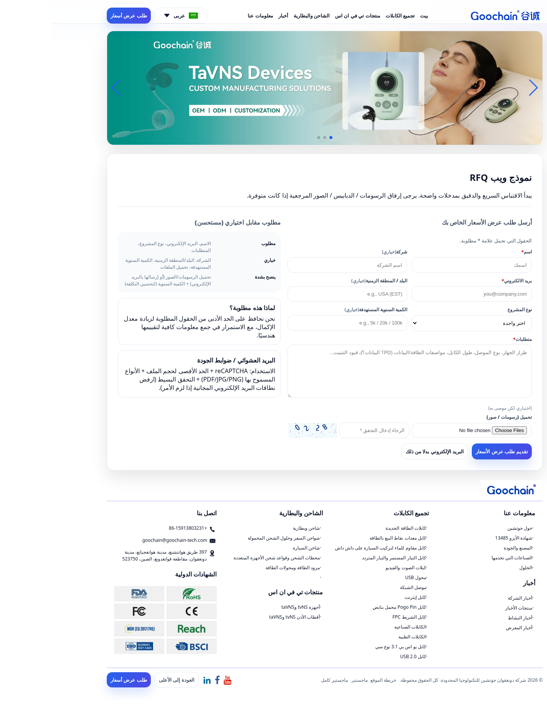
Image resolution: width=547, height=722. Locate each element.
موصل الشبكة (362, 587)
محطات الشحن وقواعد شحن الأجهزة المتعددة (225, 557)
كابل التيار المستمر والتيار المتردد (343, 557)
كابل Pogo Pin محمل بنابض (348, 607)
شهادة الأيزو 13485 (462, 538)
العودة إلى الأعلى (125, 679)
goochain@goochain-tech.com (123, 540)
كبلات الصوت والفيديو (354, 567)
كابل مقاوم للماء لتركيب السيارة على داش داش (329, 548)
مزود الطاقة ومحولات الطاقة (241, 567)
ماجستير (308, 680)
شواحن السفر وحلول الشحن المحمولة (232, 538)
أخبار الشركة (469, 598)
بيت (373, 15)
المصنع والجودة (466, 548)
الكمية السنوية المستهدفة (324, 309)
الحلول (474, 567)
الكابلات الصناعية (359, 627)
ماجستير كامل (283, 680)
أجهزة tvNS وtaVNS (249, 607)
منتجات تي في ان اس (306, 15)
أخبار (232, 15)
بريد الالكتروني (465, 280)
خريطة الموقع (332, 680)
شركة (343, 252)
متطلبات (471, 339)
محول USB (364, 577)
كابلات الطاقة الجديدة (354, 528)
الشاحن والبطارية (260, 15)
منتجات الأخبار (467, 608)
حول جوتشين (468, 528)
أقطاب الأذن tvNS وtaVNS (243, 617)
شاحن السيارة (255, 548)
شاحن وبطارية (255, 528)
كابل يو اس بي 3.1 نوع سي (349, 646)
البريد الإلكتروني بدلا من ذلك (383, 451)
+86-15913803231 (137, 528)
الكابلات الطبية (361, 636)
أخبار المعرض (468, 627)
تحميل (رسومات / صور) (458, 417)
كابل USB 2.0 (362, 656)
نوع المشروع (468, 309)
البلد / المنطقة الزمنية (328, 280)
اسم (475, 252)
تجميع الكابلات (349, 15)
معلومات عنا (208, 15)
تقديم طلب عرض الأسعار (450, 451)
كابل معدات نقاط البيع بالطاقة (346, 538)
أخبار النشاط (469, 617)
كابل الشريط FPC (358, 617)
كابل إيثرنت (364, 597)
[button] (279, 137)
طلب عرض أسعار (77, 15)
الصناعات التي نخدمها (460, 557)
